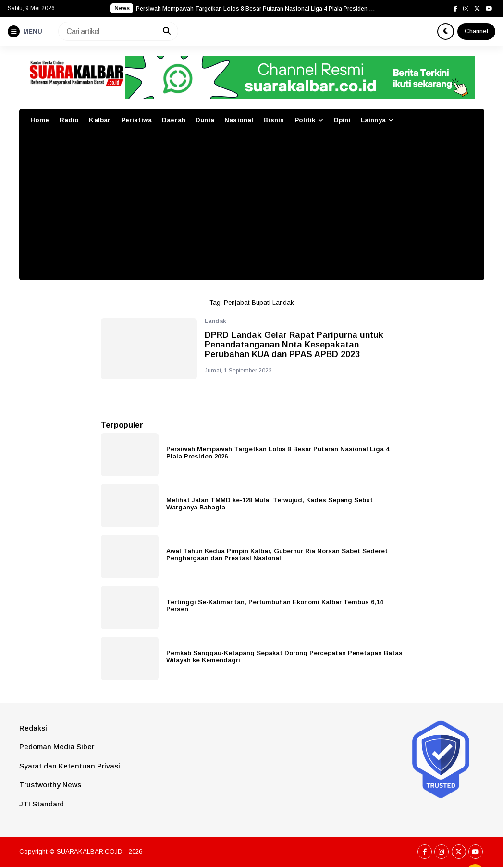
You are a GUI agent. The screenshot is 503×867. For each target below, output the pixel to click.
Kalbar (99, 120)
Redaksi (33, 728)
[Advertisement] (251, 208)
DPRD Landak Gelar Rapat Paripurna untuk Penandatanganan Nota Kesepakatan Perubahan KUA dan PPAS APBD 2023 (294, 345)
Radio (69, 120)
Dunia (205, 120)
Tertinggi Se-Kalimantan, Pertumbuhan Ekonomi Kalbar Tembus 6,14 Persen (274, 605)
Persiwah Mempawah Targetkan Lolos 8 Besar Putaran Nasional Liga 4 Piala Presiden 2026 (277, 453)
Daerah (173, 120)
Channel (476, 31)
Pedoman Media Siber (56, 747)
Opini (342, 120)
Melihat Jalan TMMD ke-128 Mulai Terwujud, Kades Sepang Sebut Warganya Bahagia (269, 503)
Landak (216, 321)
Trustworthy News (50, 784)
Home (39, 120)
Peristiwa (136, 120)
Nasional (238, 120)
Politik (305, 120)
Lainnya (373, 120)
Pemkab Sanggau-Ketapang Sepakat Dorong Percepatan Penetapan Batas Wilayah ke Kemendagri (284, 656)
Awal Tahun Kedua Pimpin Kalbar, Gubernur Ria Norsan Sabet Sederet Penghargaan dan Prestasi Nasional (277, 554)
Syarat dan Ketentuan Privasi (69, 766)
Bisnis (273, 120)
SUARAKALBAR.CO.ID (90, 851)
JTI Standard (41, 804)
